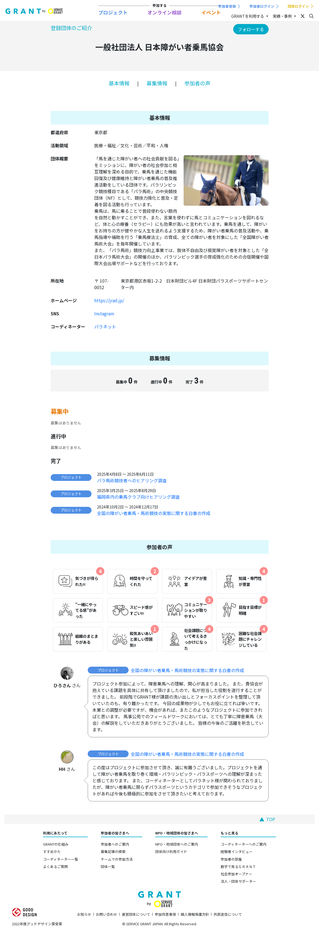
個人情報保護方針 (195, 914)
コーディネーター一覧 (60, 859)
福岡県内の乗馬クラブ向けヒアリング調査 (138, 496)
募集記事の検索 (113, 851)
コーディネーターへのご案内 (243, 844)
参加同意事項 (165, 914)
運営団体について (136, 914)
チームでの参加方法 (117, 859)
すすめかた (52, 851)
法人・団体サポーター (238, 881)
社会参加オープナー (236, 873)
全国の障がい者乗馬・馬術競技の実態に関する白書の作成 (153, 513)
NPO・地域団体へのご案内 (176, 844)
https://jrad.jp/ (109, 300)
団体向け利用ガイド (171, 851)
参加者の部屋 (231, 859)
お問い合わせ (106, 914)
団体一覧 (108, 866)
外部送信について (228, 914)
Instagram (104, 313)
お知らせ (84, 914)
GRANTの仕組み (55, 844)
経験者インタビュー (237, 851)
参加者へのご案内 (115, 844)
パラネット (105, 326)
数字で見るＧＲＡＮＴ (238, 866)
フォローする (251, 29)
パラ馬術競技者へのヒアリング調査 (132, 480)
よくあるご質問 (55, 866)
